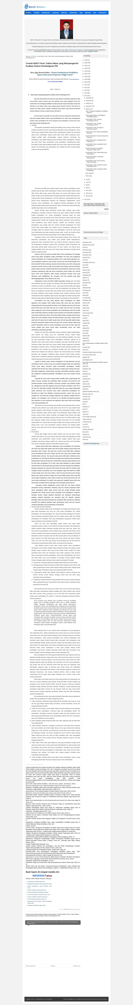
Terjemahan (86, 437)
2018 (85, 82)
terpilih (84, 338)
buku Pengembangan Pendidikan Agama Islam (95, 343)
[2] (60, 111)
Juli (87, 179)
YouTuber (85, 396)
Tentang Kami (80, 50)
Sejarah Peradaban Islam (89, 391)
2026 (85, 60)
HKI (84, 404)
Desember (89, 98)
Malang (85, 328)
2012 (85, 199)
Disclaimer (53, 50)
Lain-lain (85, 427)
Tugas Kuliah (86, 419)
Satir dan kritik (86, 394)
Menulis (85, 315)
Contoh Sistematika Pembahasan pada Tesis (38, 894)
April (87, 187)
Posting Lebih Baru (30, 966)
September (89, 106)
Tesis (84, 325)
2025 (85, 62)
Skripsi (84, 320)
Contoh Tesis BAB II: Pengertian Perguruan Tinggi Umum (94, 149)
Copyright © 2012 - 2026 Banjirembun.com (36, 999)
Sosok (84, 381)
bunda (84, 292)
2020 (85, 76)
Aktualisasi (85, 242)
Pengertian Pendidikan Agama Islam (36, 905)
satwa (84, 366)
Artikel (84, 305)
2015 (85, 90)
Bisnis (84, 349)
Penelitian (85, 379)
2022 (85, 71)
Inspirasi (85, 323)
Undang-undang (87, 429)
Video (84, 333)
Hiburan (85, 270)
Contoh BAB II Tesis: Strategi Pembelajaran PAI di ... (93, 124)
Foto (84, 371)
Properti (85, 257)
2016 (85, 87)
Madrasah (85, 374)
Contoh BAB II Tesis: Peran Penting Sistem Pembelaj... (95, 161)
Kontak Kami (72, 50)
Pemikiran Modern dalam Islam (91, 352)
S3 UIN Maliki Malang (88, 416)
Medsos (85, 280)
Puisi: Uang (89, 176)
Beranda (53, 966)
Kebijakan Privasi (80, 999)
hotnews (85, 335)
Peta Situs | (95, 999)
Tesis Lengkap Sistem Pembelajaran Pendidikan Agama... (95, 116)
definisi (84, 277)
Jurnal (84, 424)
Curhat (84, 330)
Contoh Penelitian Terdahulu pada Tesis (37, 896)
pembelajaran (86, 360)
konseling (85, 252)
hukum (84, 439)
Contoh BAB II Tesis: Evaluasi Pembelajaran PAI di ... (94, 120)
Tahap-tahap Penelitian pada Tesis (36, 881)
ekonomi (85, 384)
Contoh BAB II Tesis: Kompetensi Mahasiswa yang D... (94, 128)
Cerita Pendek (86, 313)
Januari (88, 196)
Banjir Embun (67, 909)
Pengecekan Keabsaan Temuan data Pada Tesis (39, 884)
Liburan (85, 414)
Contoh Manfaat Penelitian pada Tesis (36, 899)
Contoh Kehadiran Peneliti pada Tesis (36, 890)
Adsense (85, 303)
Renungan (85, 250)
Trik (84, 260)
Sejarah (85, 340)
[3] (48, 149)
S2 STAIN (85, 298)
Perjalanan (85, 275)
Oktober (88, 103)
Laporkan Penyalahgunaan (91, 443)
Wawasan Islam (87, 245)
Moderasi (85, 406)
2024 (85, 65)
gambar (85, 411)
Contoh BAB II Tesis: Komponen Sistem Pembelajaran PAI (96, 165)
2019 (85, 79)
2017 (85, 84)
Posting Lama (76, 966)
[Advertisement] (59, 163)
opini (84, 376)
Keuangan (85, 290)
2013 (85, 95)
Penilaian (85, 399)
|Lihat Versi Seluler (102, 999)
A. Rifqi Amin (56, 89)
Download (85, 386)
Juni (87, 182)
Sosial (84, 295)
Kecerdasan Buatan (88, 354)
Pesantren (85, 282)
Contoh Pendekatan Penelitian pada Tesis (37, 892)
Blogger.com (72, 999)
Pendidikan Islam (87, 262)
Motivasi (85, 308)
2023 (85, 68)
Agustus (88, 109)
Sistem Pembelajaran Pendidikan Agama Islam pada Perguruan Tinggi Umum (57, 73)
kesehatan (85, 255)
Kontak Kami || (88, 999)
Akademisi (85, 287)
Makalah (85, 357)
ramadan (85, 347)
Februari (88, 193)
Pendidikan (86, 300)
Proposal (85, 434)
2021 (85, 73)
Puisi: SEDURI (89, 173)
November (89, 100)
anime (84, 401)
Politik (84, 389)
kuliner (84, 310)
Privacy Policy (64, 50)
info (84, 247)
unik (84, 318)
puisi (84, 265)
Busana (85, 432)
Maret (87, 190)
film (83, 285)
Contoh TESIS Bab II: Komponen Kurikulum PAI (94, 157)
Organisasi (85, 368)
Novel (84, 409)
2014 (85, 93)
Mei (87, 185)
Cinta (84, 267)
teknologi (85, 272)
